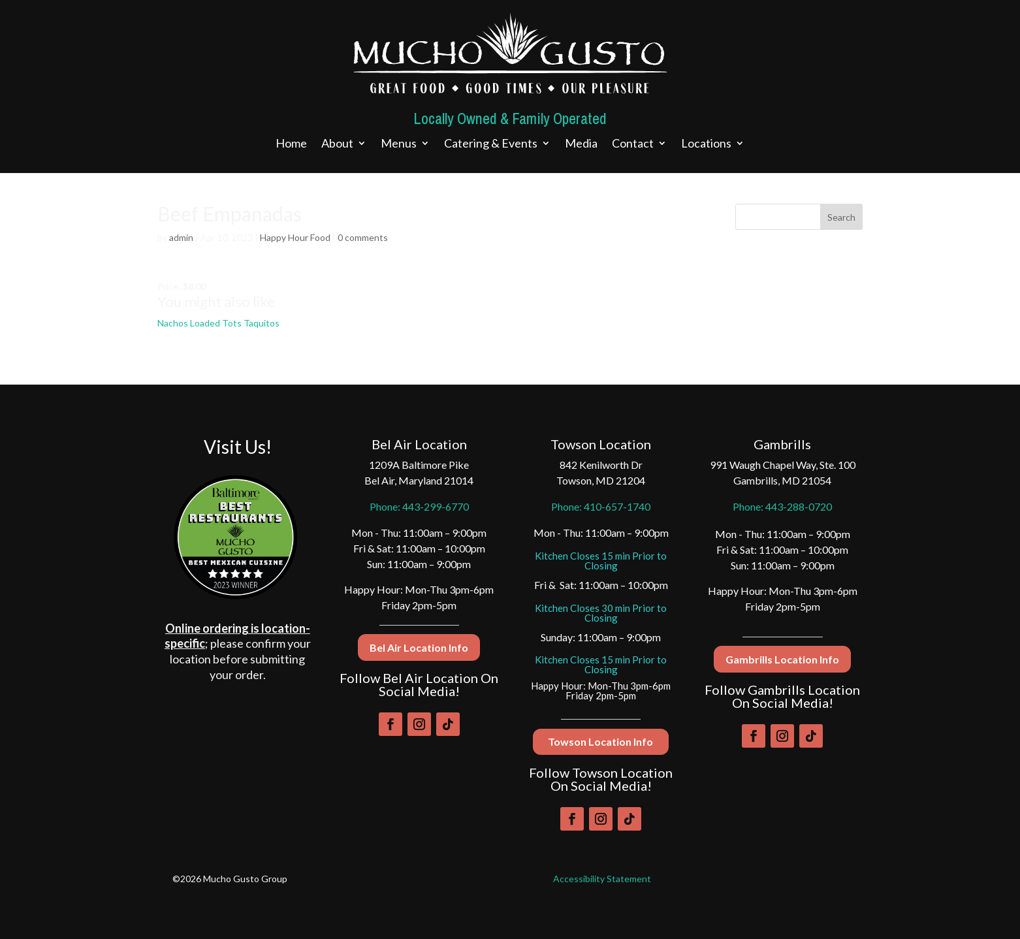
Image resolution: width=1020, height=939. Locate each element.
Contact (633, 144)
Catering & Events (490, 144)
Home (291, 144)
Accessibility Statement (602, 878)
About (337, 144)
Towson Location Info (600, 741)
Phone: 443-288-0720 (782, 506)
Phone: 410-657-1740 (600, 506)
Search (841, 217)
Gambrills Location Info (782, 659)
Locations (706, 144)
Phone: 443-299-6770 (419, 506)
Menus (399, 144)
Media (581, 144)
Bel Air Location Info (419, 647)
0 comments (363, 237)
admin (181, 237)
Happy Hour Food (295, 237)
